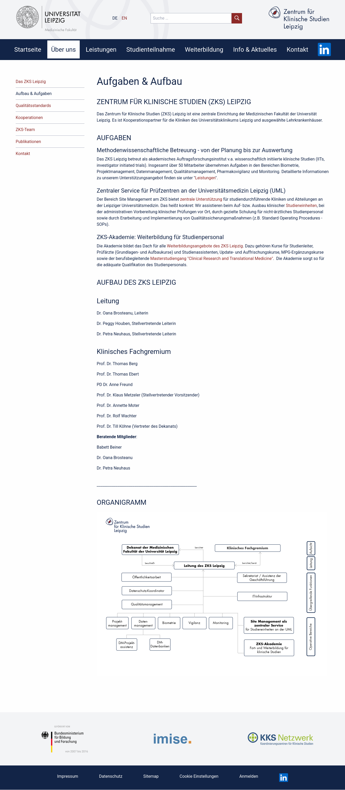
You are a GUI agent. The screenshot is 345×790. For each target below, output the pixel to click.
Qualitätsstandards (33, 105)
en (124, 18)
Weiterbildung (204, 49)
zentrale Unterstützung (201, 199)
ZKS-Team (25, 129)
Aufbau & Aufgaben (34, 93)
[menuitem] (27, 49)
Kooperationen (29, 117)
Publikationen (28, 141)
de (115, 18)
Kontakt (297, 49)
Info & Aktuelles (255, 49)
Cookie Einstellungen (199, 776)
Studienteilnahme (150, 49)
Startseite (27, 49)
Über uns (63, 49)
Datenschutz (110, 776)
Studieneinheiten (301, 205)
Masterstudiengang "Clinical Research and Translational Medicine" (211, 258)
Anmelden (248, 776)
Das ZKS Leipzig (31, 81)
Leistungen (101, 49)
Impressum (67, 776)
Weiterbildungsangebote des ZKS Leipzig (205, 245)
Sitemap (151, 776)
